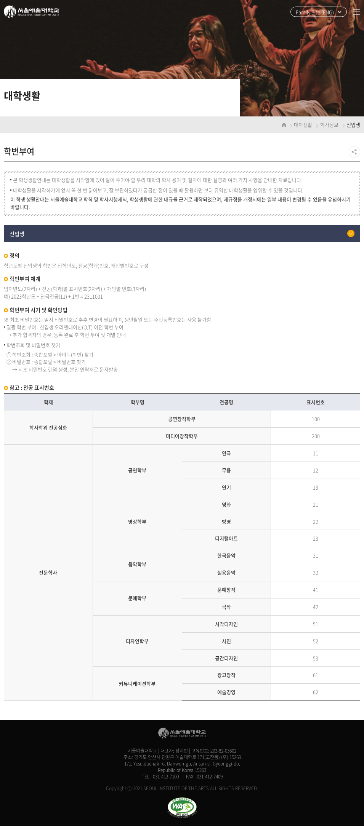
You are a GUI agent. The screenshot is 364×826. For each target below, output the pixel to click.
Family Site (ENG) (315, 12)
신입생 (17, 233)
